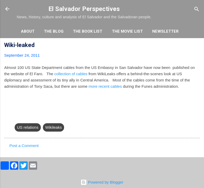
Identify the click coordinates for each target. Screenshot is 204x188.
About (28, 31)
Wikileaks (53, 127)
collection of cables (71, 74)
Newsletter (165, 31)
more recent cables (105, 86)
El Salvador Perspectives (84, 9)
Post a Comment (24, 145)
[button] (197, 45)
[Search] (197, 9)
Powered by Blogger (102, 182)
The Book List (87, 31)
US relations (27, 127)
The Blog (54, 31)
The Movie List (127, 31)
